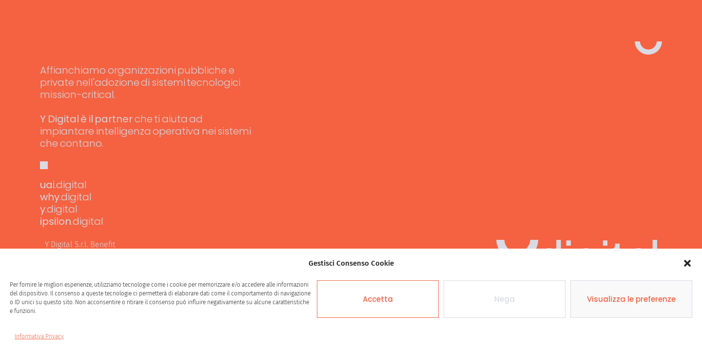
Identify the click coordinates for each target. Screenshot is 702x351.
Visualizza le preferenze (631, 299)
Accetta (378, 299)
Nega (504, 299)
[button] (687, 263)
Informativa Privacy (39, 336)
